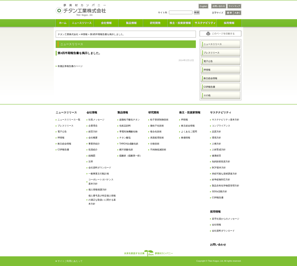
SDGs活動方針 (219, 191)
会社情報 (92, 112)
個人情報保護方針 (97, 189)
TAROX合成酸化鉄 (128, 143)
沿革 (90, 161)
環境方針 (216, 137)
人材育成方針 (219, 149)
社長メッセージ (96, 119)
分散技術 (154, 143)
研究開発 (153, 112)
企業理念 (93, 125)
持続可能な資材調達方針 (224, 173)
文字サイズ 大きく (237, 12)
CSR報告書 (209, 87)
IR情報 (207, 69)
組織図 (91, 155)
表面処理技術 (157, 137)
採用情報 (215, 211)
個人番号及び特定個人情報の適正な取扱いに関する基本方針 (102, 199)
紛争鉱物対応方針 (221, 179)
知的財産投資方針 (221, 161)
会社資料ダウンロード (99, 167)
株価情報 (185, 137)
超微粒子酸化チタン (129, 119)
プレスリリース (212, 52)
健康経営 (216, 155)
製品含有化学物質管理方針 (225, 185)
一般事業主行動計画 (98, 173)
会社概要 (93, 137)
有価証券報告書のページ (70, 66)
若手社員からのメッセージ (225, 218)
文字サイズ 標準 (229, 12)
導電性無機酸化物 (128, 131)
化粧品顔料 (125, 125)
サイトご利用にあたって (70, 261)
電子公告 (208, 61)
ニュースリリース (213, 44)
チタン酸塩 (125, 137)
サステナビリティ (220, 112)
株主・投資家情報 (189, 112)
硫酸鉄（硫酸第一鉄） (130, 155)
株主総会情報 (210, 78)
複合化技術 (156, 131)
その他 (207, 95)
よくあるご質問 (189, 131)
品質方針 (216, 131)
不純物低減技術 (158, 149)
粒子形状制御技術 (159, 119)
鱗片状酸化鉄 (126, 149)
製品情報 (122, 112)
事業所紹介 (94, 143)
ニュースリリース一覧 (69, 119)
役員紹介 (93, 149)
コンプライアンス (221, 125)
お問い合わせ (218, 244)
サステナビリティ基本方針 (225, 119)
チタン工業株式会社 (68, 34)
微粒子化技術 (157, 125)
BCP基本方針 (219, 167)
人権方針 (216, 143)
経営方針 (93, 131)
